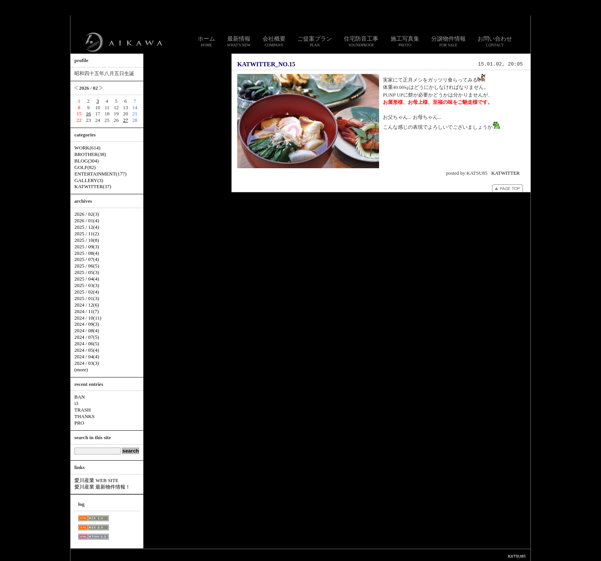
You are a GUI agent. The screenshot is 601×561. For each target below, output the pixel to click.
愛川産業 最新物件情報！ (102, 487)
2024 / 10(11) (87, 318)
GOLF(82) (85, 167)
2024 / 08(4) (86, 330)
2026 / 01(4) (86, 220)
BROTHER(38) (90, 154)
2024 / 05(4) (86, 350)
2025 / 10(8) (86, 240)
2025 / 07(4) (86, 259)
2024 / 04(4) (86, 356)
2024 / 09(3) (86, 324)
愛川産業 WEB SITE (96, 480)
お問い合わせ (495, 41)
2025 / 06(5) (86, 266)
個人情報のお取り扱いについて (303, 555)
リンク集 (265, 555)
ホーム (206, 41)
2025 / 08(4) (86, 253)
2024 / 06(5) (86, 343)
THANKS (84, 416)
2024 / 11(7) (86, 311)
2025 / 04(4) (86, 279)
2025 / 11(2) (86, 233)
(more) (81, 369)
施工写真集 (405, 41)
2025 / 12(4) (86, 227)
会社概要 (274, 41)
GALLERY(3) (88, 180)
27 (125, 120)
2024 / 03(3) (86, 363)
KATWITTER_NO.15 (266, 64)
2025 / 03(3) (86, 285)
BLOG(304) (86, 161)
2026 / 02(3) (86, 214)
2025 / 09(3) (86, 246)
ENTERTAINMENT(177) (100, 174)
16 (88, 113)
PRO (79, 423)
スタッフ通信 (215, 555)
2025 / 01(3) (86, 298)
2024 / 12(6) (86, 305)
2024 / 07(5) (86, 337)
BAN (79, 397)
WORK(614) (87, 148)
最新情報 (239, 41)
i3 (76, 403)
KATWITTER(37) (92, 186)
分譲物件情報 (448, 41)
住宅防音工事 (361, 41)
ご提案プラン (314, 41)
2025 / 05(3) (86, 272)
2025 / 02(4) (86, 292)
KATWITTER (505, 173)
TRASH (82, 410)
